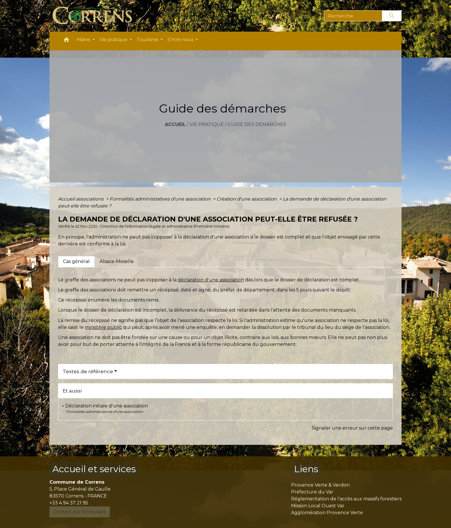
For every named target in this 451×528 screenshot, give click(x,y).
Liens (306, 468)
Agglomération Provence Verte (327, 512)
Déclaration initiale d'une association (107, 406)
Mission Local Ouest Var (318, 505)
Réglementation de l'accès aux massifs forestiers (346, 499)
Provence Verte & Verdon (320, 485)
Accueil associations (81, 199)
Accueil (175, 124)
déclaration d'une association (211, 280)
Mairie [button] (84, 39)
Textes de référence (88, 371)
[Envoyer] (392, 15)
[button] (66, 41)
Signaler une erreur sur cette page (352, 428)
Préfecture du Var (312, 492)
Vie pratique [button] (114, 39)
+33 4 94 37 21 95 (68, 503)
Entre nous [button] (180, 39)
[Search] (353, 15)
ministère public (103, 327)
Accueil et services (94, 468)
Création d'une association (247, 199)
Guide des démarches (257, 124)
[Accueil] (95, 16)
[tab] (76, 261)
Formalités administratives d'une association (161, 199)
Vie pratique (207, 124)
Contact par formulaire (79, 511)
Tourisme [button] (148, 39)
